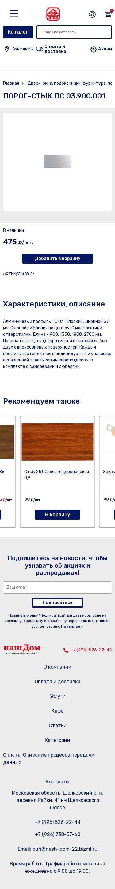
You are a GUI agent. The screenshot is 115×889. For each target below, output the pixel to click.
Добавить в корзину (57, 258)
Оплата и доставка (57, 681)
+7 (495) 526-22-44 (91, 650)
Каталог (18, 32)
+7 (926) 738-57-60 (57, 834)
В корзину (57, 514)
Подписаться (57, 602)
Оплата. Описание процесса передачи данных (48, 758)
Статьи (58, 725)
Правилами (72, 626)
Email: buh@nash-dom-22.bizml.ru (58, 849)
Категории (57, 740)
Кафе (57, 711)
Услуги (58, 696)
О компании (57, 667)
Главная (11, 83)
